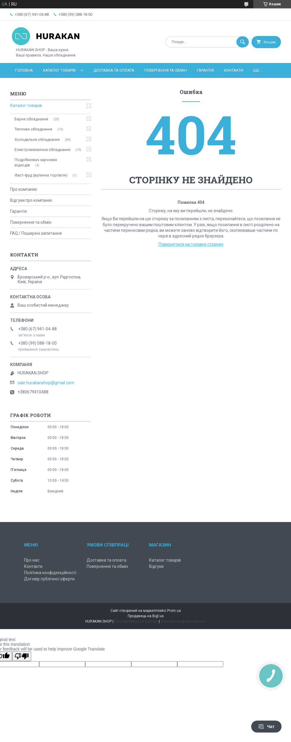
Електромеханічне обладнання (42, 149)
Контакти (233, 70)
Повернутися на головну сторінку (191, 244)
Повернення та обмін (165, 70)
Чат (266, 726)
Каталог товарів (59, 70)
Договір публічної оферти (49, 578)
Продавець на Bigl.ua (146, 616)
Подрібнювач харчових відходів (36, 162)
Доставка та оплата (113, 70)
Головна (24, 70)
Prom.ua (174, 611)
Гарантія (205, 70)
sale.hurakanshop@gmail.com (46, 382)
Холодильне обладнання (37, 139)
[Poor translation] (21, 656)
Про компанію (23, 189)
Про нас (31, 560)
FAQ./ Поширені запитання (36, 233)
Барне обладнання (31, 119)
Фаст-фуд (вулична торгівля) (41, 175)
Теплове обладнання (33, 129)
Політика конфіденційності (50, 572)
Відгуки (156, 566)
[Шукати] (242, 42)
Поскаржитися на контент (136, 621)
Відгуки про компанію (31, 200)
